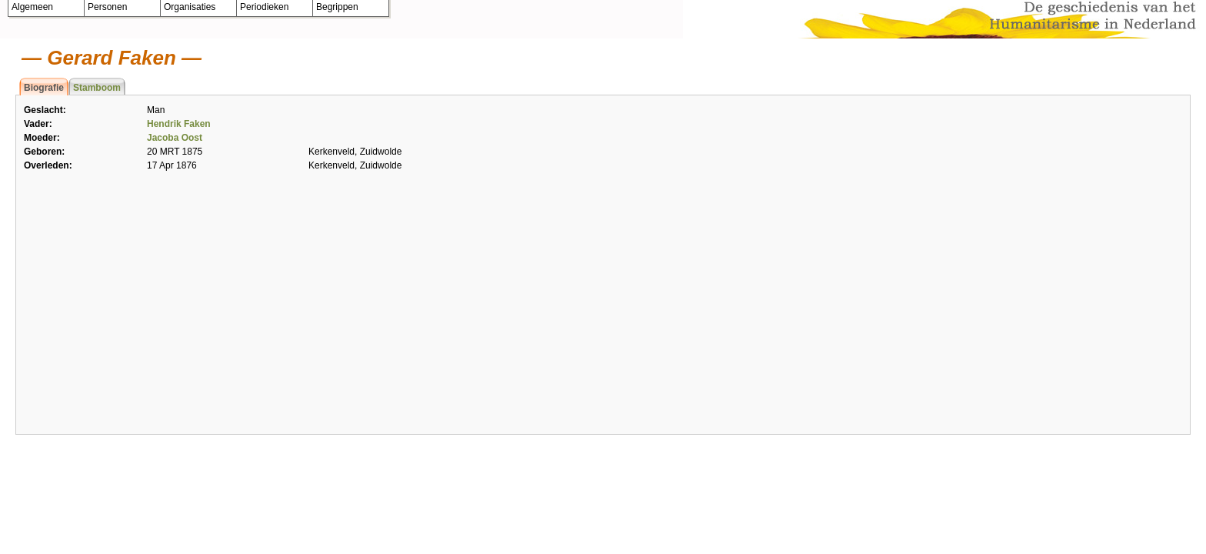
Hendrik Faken (179, 123)
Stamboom (97, 87)
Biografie (44, 87)
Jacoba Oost (174, 137)
